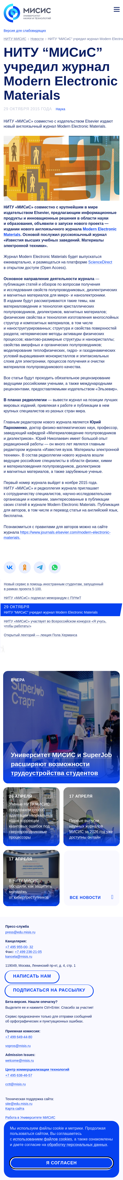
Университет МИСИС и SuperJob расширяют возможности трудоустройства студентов (61, 763)
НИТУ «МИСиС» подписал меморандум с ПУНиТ (42, 598)
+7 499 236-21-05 (28, 952)
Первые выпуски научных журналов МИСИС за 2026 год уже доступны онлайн (91, 829)
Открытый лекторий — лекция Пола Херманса (40, 635)
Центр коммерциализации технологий (37, 1069)
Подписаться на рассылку (49, 990)
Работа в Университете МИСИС (30, 1117)
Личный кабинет (105, 9)
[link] (10, 567)
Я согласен (61, 1162)
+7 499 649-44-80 (18, 1037)
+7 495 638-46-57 (18, 1075)
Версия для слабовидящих (25, 31)
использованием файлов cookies (42, 1139)
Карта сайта (14, 1109)
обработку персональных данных (77, 1145)
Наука (60, 109)
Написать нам (32, 976)
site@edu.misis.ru (18, 1104)
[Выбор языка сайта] (94, 8)
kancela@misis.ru (18, 957)
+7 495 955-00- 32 (19, 947)
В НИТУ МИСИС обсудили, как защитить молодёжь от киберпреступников (30, 889)
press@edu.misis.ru (20, 932)
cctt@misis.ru (15, 1084)
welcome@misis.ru (19, 1061)
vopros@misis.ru (18, 1046)
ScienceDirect (100, 262)
